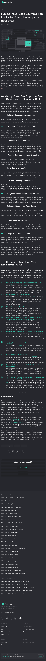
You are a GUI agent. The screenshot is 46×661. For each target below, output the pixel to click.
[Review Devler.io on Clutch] (20, 618)
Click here (6, 656)
